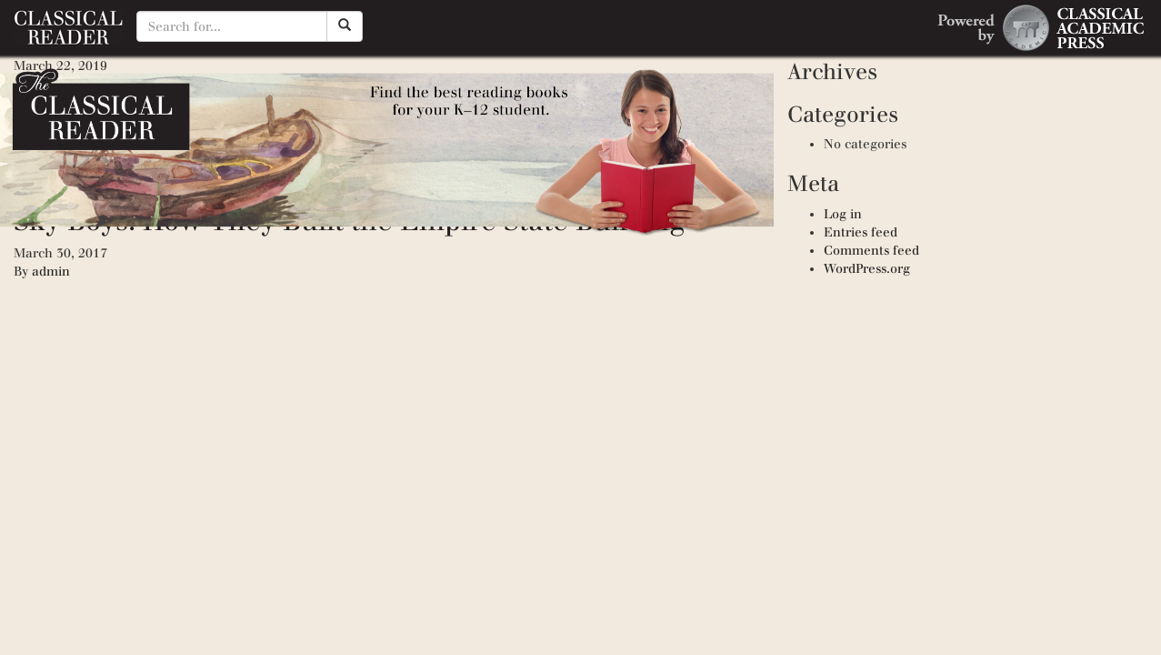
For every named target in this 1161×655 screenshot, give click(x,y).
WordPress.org (867, 269)
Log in (843, 214)
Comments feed (871, 250)
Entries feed (860, 232)
